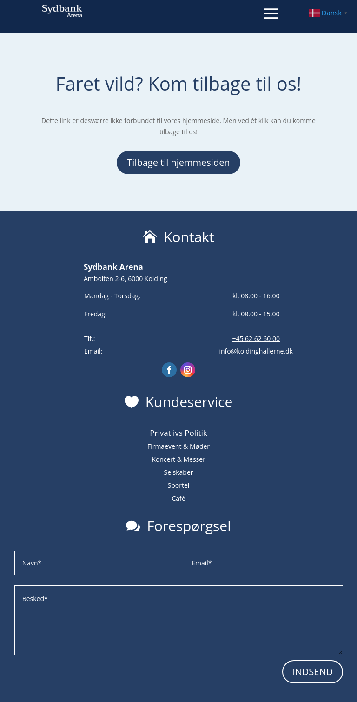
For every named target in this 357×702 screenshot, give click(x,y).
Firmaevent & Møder (178, 446)
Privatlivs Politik (178, 432)
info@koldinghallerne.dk (255, 351)
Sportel (179, 485)
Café (178, 498)
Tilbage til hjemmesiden (178, 162)
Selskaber (178, 472)
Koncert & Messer (178, 459)
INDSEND (312, 671)
